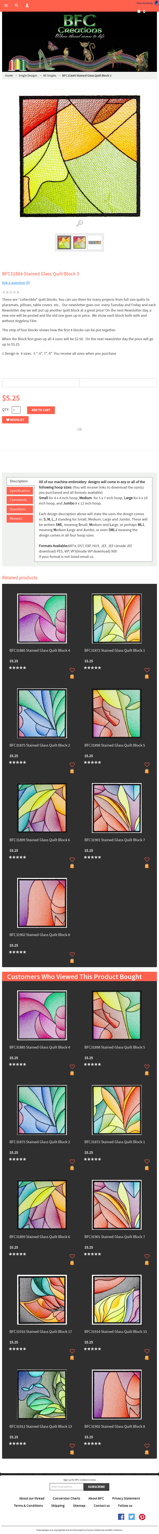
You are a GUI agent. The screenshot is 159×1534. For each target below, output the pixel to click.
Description (19, 481)
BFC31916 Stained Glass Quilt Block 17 (41, 1332)
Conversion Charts (66, 1498)
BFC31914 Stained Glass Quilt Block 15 (115, 1332)
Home (9, 76)
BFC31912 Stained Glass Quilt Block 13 (41, 1427)
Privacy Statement (126, 1498)
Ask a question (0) (16, 282)
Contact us (102, 1505)
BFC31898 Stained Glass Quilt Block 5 (114, 745)
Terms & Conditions (28, 1505)
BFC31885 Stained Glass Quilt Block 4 (40, 651)
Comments (18, 499)
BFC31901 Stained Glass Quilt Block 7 (114, 840)
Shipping (58, 1505)
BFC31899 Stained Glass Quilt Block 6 (40, 840)
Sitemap (79, 1505)
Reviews (16, 518)
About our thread (32, 1498)
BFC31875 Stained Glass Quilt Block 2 (40, 745)
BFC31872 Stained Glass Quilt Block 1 (114, 651)
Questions (18, 509)
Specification (20, 490)
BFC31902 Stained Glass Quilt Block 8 (40, 935)
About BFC (96, 1498)
